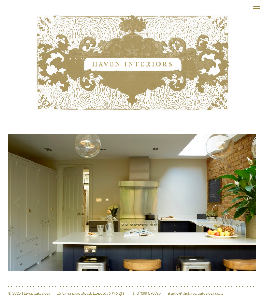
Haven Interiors (36, 293)
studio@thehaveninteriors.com (195, 293)
